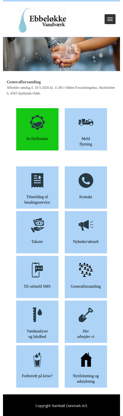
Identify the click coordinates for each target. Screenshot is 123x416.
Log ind (61, 8)
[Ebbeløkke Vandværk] (42, 20)
